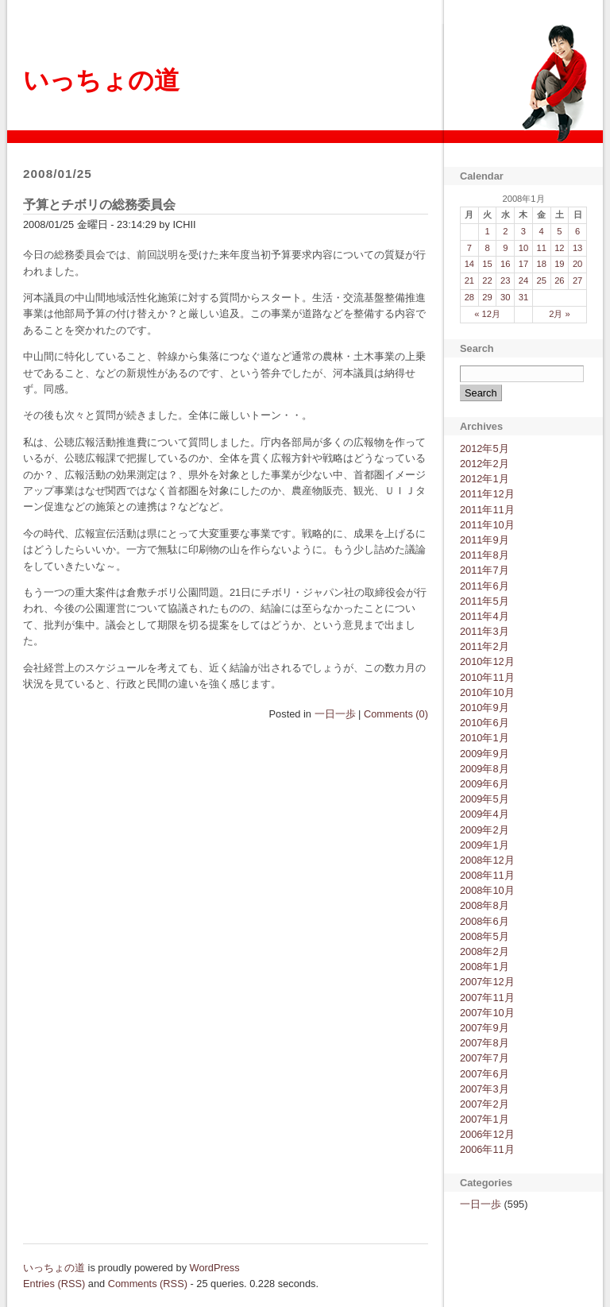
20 (577, 264)
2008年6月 (484, 921)
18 (541, 264)
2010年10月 (487, 692)
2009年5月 (484, 799)
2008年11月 (487, 875)
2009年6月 (484, 784)
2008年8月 (484, 905)
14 (469, 264)
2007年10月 (487, 1013)
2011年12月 (487, 494)
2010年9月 (484, 707)
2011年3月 (484, 631)
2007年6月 (484, 1074)
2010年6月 (484, 723)
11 (541, 248)
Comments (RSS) (147, 1284)
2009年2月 (484, 830)
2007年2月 (484, 1104)
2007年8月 (484, 1043)
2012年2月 (484, 464)
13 (577, 248)
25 (541, 280)
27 (577, 280)
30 (505, 297)
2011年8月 (484, 555)
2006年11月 (487, 1149)
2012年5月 (484, 448)
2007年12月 (487, 982)
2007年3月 (484, 1089)
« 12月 (487, 314)
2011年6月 (484, 586)
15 (487, 264)
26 (559, 280)
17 (523, 264)
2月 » (559, 314)
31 (523, 297)
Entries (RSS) (54, 1284)
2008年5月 (484, 936)
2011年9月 (484, 540)
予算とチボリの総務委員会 (99, 204)
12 (559, 248)
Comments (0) (396, 714)
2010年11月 (487, 677)
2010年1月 (484, 738)
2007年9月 (484, 1028)
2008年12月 (487, 860)
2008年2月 (484, 951)
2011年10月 (487, 525)
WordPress (215, 1268)
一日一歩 (335, 714)
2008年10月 (487, 890)
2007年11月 (487, 997)
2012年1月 (484, 479)
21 (469, 280)
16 (505, 264)
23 (505, 280)
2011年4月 (484, 616)
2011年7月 (484, 570)
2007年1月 (484, 1119)
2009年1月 (484, 845)
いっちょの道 (101, 80)
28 (469, 297)
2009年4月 (484, 814)
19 (559, 264)
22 (487, 280)
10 (523, 248)
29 (487, 297)
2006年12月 (487, 1134)
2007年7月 (484, 1058)
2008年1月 (484, 967)
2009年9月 (484, 754)
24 (523, 280)
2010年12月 (487, 661)
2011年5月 (484, 601)
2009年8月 (484, 769)
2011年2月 (484, 646)
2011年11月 (487, 510)
